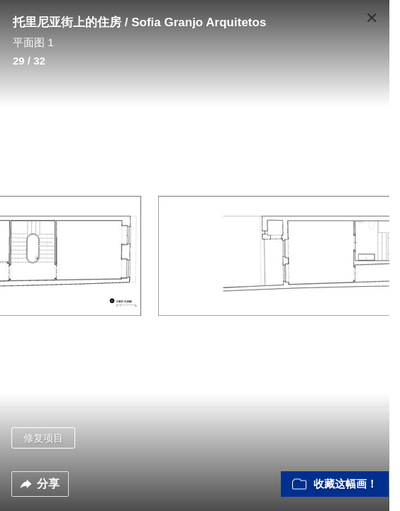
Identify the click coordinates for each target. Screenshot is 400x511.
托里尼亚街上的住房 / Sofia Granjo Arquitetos (139, 22)
